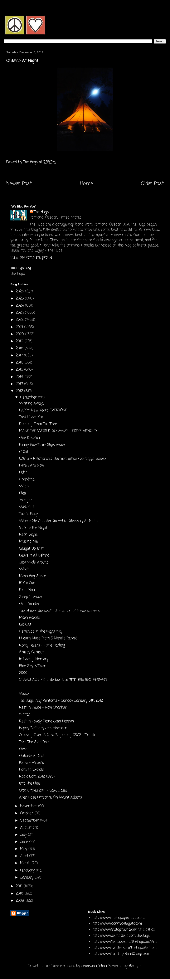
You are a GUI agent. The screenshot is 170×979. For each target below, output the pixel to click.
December (29, 397)
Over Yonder (29, 604)
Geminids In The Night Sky (40, 631)
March (25, 863)
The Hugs (41, 212)
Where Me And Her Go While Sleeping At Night (58, 520)
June (24, 841)
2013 (20, 384)
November (29, 806)
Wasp (24, 693)
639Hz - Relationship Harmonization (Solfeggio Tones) (62, 458)
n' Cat (23, 451)
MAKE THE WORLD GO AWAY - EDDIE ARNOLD (58, 431)
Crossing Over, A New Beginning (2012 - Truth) (57, 735)
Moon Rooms (29, 617)
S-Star (24, 714)
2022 (20, 319)
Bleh (22, 493)
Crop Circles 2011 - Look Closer (43, 790)
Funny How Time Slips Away (42, 445)
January (27, 877)
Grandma (26, 479)
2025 (20, 298)
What (24, 569)
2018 (20, 348)
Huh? (23, 472)
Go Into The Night (33, 527)
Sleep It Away (30, 597)
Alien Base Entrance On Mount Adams (50, 797)
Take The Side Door (34, 742)
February (28, 870)
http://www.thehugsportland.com (119, 917)
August (26, 827)
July (24, 834)
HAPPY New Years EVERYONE (43, 410)
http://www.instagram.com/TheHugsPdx (124, 929)
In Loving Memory (33, 659)
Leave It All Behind (34, 555)
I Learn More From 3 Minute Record (48, 638)
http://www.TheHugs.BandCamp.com (121, 953)
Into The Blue (29, 783)
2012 (20, 391)
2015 (20, 369)
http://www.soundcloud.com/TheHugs (121, 935)
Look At (25, 624)
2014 (20, 377)
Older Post (152, 183)
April (24, 856)
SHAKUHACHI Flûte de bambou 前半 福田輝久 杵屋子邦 (63, 679)
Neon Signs (28, 534)
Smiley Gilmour (31, 652)
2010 (20, 893)
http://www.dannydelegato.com (117, 923)
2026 (20, 291)
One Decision (29, 437)
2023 (20, 312)
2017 (20, 355)
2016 (20, 362)
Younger (25, 500)
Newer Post (19, 183)
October (27, 813)
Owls (23, 749)
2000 (23, 673)
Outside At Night (33, 756)
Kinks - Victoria (31, 762)
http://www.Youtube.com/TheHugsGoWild (125, 941)
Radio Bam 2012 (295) (37, 776)
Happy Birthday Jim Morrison (43, 728)
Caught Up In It (31, 548)
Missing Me (28, 541)
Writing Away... (31, 403)
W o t (24, 486)
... (19, 686)
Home (86, 183)
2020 (20, 334)
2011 (20, 886)
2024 (20, 305)
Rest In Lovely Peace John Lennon (46, 721)
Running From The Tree (38, 424)
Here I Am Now (31, 465)
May (24, 849)
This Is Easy (28, 514)
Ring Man (27, 590)
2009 (20, 900)
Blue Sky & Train (32, 666)
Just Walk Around (34, 562)
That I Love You (31, 417)
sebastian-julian (94, 966)
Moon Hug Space (32, 576)
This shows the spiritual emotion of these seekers (59, 610)
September (30, 820)
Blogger (135, 966)
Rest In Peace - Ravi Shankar (43, 707)
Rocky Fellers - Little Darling (42, 645)
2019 (20, 341)
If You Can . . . (29, 583)
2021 (20, 327)
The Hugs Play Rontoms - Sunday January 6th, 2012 (61, 700)
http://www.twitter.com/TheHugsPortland (125, 947)
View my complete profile (31, 257)
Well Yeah (27, 507)
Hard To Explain (31, 769)
